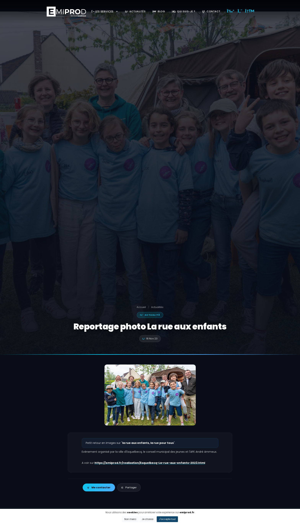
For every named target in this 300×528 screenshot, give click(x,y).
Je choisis (147, 519)
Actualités (135, 11)
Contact (211, 11)
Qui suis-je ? (183, 11)
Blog (158, 11)
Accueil (141, 307)
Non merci (130, 519)
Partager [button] (129, 487)
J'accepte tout (167, 519)
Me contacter (98, 487)
